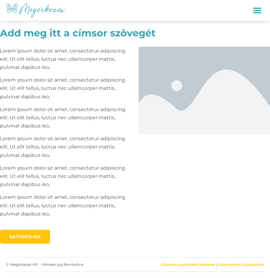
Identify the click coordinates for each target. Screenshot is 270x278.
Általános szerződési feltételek (188, 264)
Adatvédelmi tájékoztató (241, 264)
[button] (257, 10)
